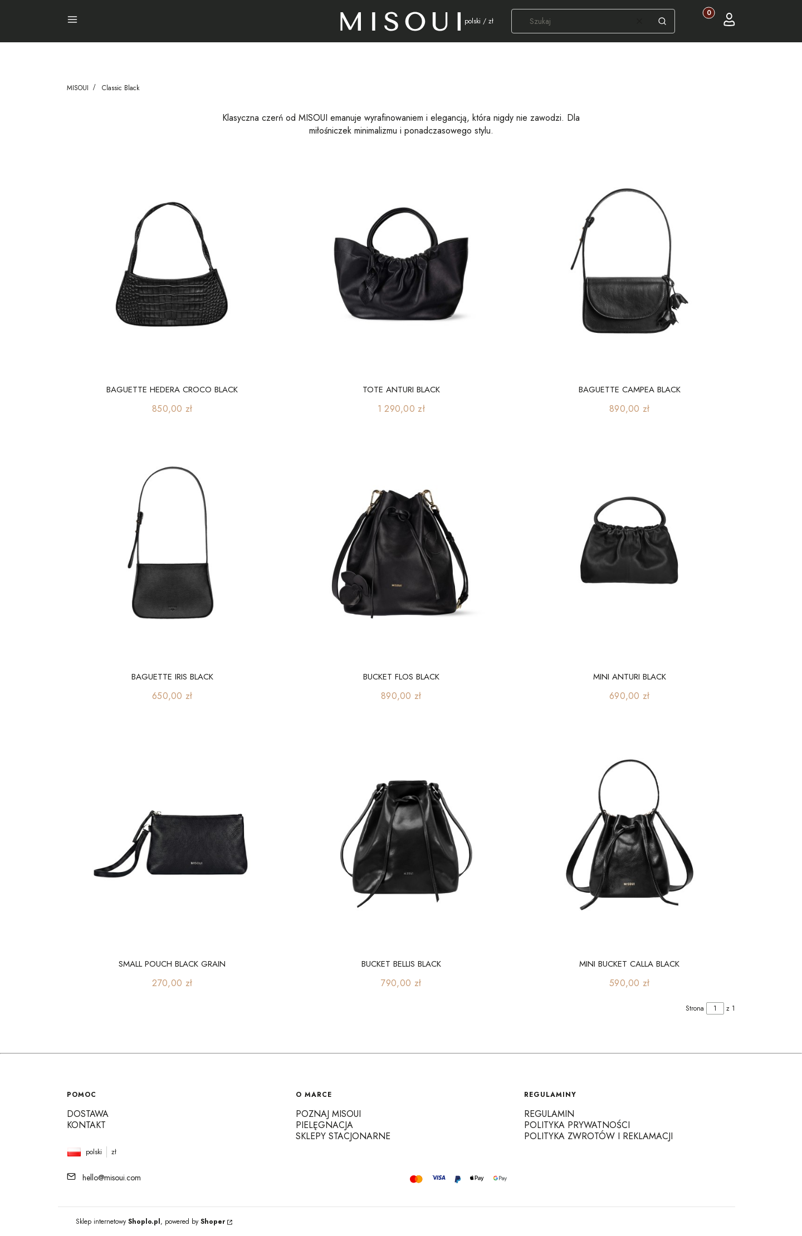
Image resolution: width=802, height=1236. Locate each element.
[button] (72, 21)
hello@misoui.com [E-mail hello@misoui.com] (111, 1177)
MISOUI (78, 88)
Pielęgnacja (324, 1125)
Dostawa (88, 1113)
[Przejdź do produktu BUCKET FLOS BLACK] (401, 550)
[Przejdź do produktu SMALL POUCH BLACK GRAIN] (172, 837)
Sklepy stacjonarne (343, 1136)
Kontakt (86, 1125)
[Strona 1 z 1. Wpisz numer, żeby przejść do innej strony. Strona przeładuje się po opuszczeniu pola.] (715, 1008)
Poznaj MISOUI (328, 1113)
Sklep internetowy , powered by (150, 1222)
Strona (695, 1008)
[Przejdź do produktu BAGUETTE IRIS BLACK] (172, 550)
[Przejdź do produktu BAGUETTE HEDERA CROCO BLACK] (172, 263)
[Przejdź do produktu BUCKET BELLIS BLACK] (401, 837)
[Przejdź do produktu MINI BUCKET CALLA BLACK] (629, 837)
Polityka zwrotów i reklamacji (598, 1136)
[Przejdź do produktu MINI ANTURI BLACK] (629, 550)
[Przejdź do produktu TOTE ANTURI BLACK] (401, 263)
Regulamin (549, 1113)
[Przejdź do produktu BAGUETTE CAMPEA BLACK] (629, 263)
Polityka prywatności (577, 1125)
